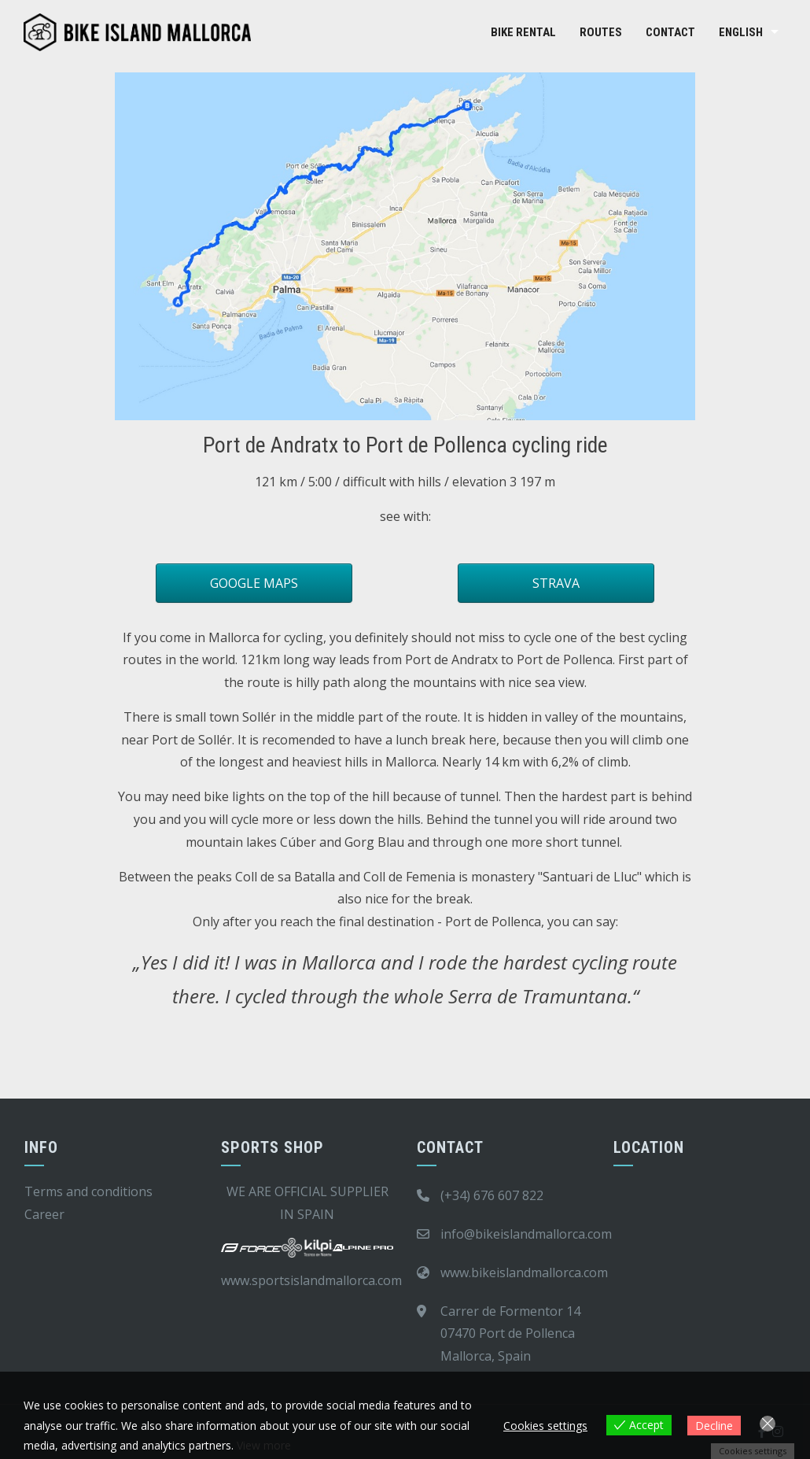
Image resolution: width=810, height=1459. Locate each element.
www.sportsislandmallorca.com (311, 1280)
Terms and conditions (88, 1191)
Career (44, 1214)
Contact (670, 32)
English (741, 32)
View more (264, 1445)
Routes (601, 32)
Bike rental (523, 32)
